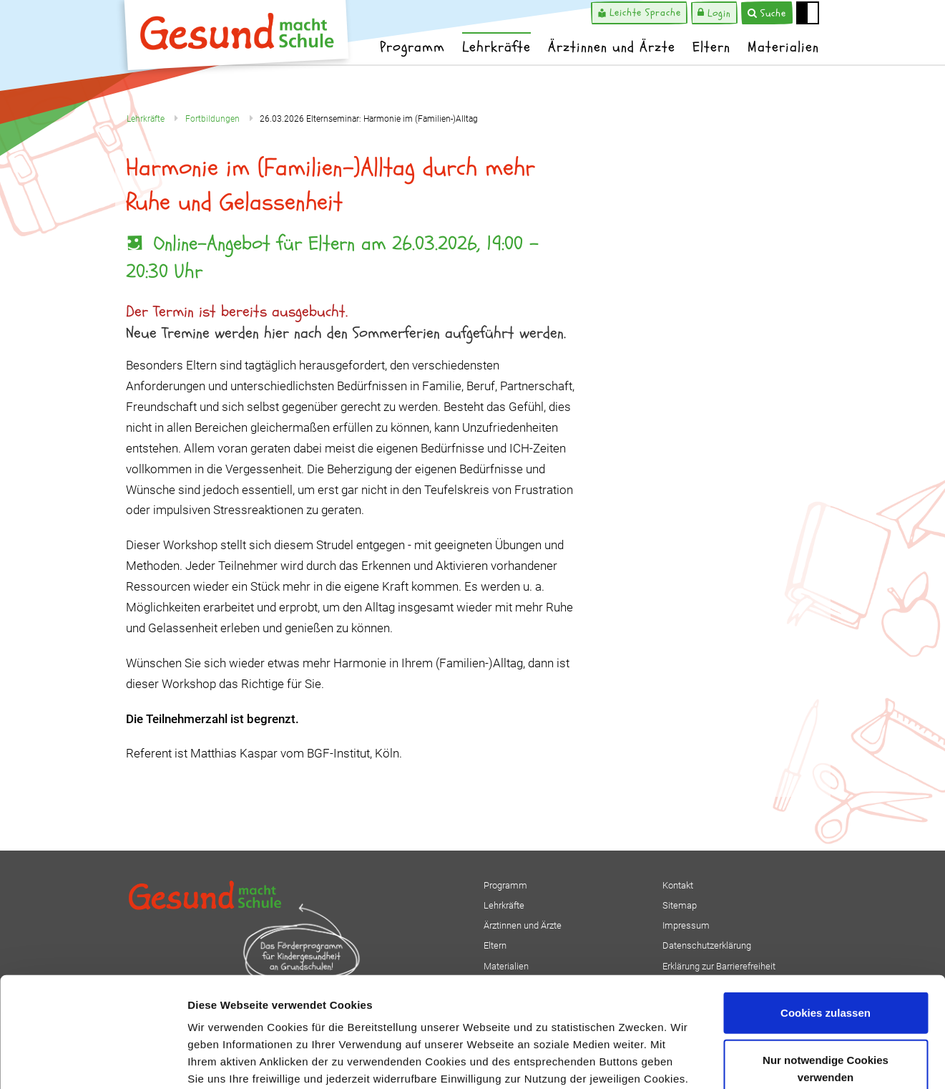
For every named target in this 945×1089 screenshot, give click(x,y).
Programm (412, 47)
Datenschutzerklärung (487, 1003)
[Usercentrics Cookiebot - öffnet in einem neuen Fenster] (92, 1061)
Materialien (783, 47)
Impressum (587, 1003)
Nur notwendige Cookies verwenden (825, 958)
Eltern (711, 47)
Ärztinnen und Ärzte (611, 47)
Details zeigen (761, 1061)
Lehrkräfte (496, 47)
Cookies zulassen (825, 902)
